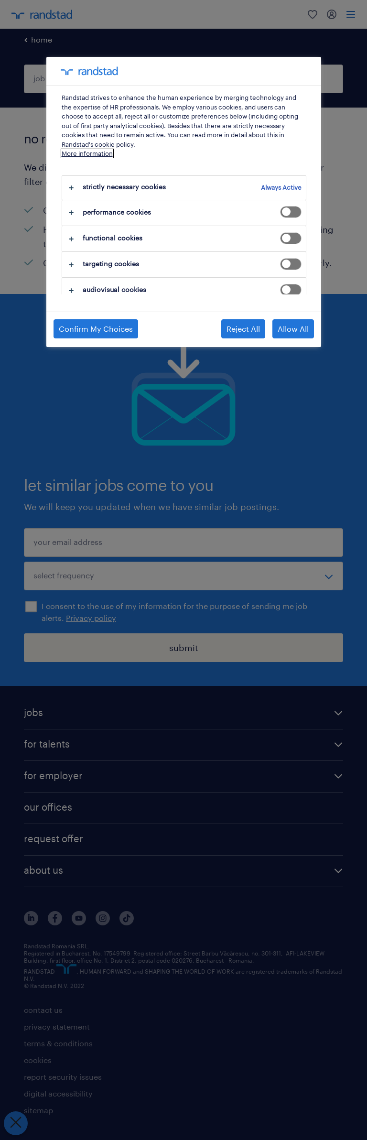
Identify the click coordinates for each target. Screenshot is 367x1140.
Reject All (243, 328)
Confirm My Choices (96, 328)
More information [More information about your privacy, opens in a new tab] (87, 153)
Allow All (293, 328)
